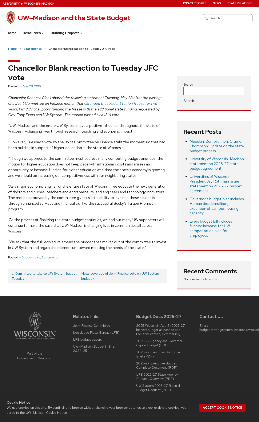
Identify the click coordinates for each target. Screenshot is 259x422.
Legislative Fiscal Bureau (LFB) (96, 333)
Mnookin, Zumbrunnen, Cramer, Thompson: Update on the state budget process (217, 146)
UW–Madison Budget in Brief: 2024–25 (94, 348)
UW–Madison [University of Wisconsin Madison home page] (28, 3)
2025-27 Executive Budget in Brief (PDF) (158, 354)
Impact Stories (195, 3)
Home (11, 33)
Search (188, 84)
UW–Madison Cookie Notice (46, 412)
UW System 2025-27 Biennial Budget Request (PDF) (158, 388)
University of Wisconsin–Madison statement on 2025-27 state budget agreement (217, 163)
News (217, 3)
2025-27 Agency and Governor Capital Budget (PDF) (159, 343)
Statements (49, 257)
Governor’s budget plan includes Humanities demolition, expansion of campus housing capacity (217, 206)
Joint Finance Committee (91, 326)
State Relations (239, 3)
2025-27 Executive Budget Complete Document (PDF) (156, 365)
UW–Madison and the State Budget (74, 17)
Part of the (34, 355)
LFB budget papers (87, 339)
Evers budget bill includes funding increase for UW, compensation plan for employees (211, 228)
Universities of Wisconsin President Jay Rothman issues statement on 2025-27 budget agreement (216, 183)
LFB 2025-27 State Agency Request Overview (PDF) (157, 376)
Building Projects (67, 33)
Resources (33, 33)
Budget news (31, 257)
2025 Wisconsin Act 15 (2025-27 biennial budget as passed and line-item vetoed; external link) (160, 330)
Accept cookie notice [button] (222, 408)
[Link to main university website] (35, 340)
